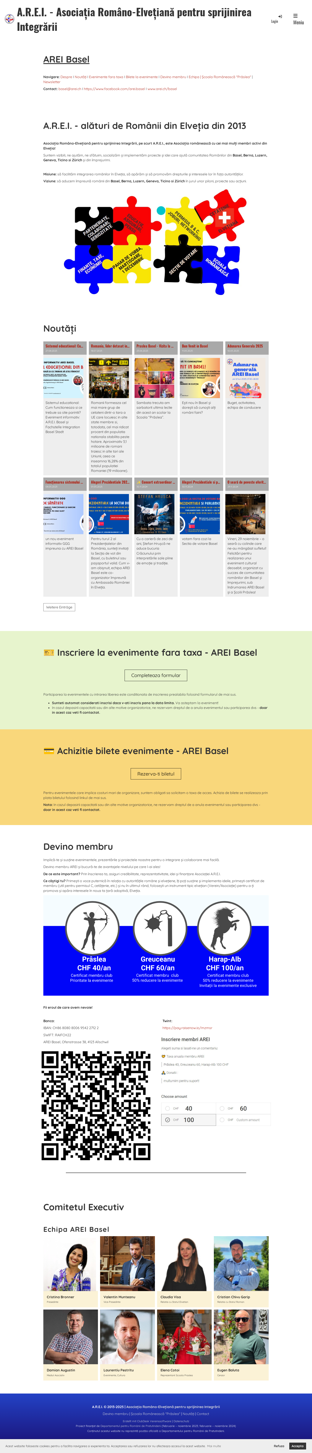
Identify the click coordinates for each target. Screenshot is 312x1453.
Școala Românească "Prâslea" (226, 77)
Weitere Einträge (59, 607)
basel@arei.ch (69, 89)
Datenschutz (181, 1421)
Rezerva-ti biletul (155, 774)
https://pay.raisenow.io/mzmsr (187, 1028)
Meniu (298, 19)
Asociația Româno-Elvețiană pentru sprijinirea (173, 1407)
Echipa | (195, 77)
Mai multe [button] (214, 1446)
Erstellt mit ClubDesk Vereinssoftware (147, 1421)
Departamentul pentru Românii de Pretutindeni (131, 1426)
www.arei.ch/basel (162, 89)
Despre (66, 77)
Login (277, 19)
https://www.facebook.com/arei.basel (114, 89)
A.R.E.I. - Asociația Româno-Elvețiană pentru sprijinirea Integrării (134, 18)
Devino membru (173, 77)
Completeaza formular (155, 675)
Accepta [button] (298, 1446)
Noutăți (80, 77)
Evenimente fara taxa (106, 77)
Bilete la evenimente (142, 77)
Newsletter (51, 82)
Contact (203, 1414)
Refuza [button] (279, 1446)
